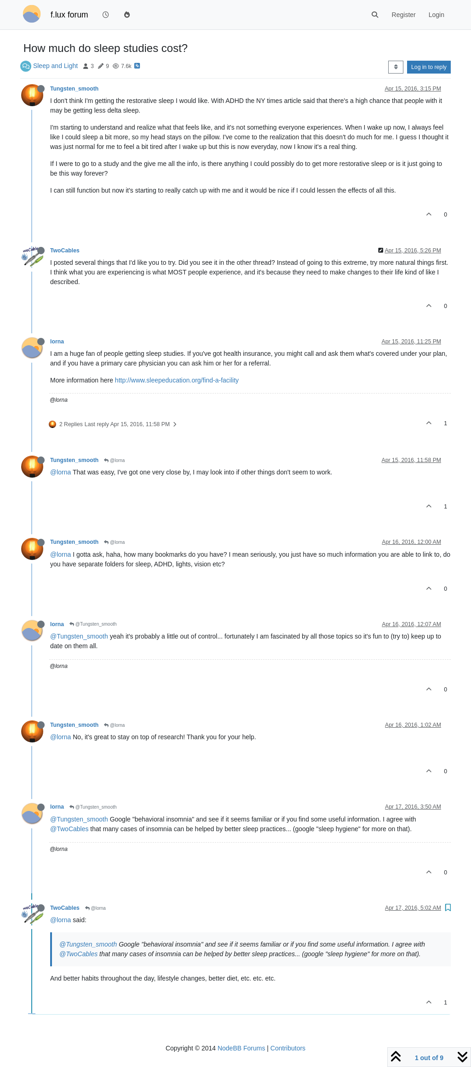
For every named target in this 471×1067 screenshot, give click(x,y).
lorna (57, 341)
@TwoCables (69, 829)
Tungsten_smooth (74, 89)
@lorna (114, 460)
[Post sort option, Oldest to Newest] (395, 67)
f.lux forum (69, 14)
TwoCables (65, 250)
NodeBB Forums (241, 1048)
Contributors (287, 1048)
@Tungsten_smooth (93, 624)
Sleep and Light (55, 65)
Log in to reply (429, 67)
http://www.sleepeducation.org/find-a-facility (177, 380)
